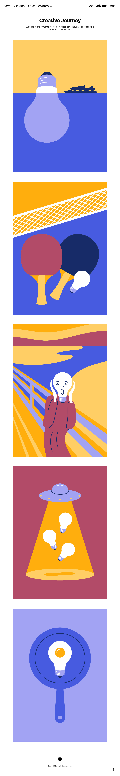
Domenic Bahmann (102, 5)
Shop (31, 5)
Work (7, 5)
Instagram (45, 5)
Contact (19, 5)
